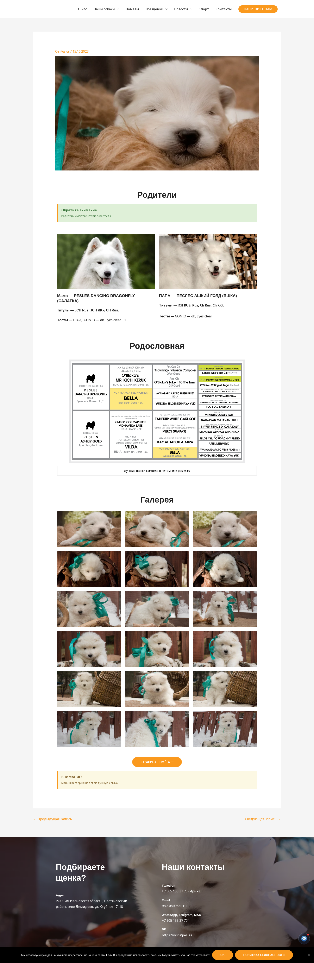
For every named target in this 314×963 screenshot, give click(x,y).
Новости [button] (181, 9)
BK (164, 929)
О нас (82, 9)
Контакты (223, 9)
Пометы (132, 9)
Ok (222, 955)
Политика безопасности (264, 955)
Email (166, 900)
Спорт (204, 9)
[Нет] (309, 955)
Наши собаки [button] (104, 9)
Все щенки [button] (154, 9)
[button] (258, 9)
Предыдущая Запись (52, 819)
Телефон (168, 885)
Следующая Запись (263, 819)
